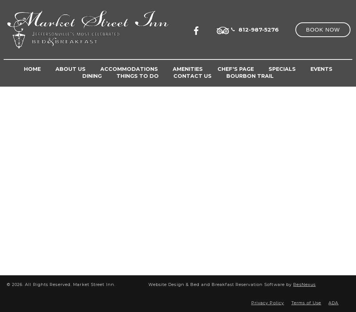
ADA (333, 302)
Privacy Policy (267, 302)
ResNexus (304, 284)
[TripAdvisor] (223, 29)
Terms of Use (306, 302)
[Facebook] (198, 29)
